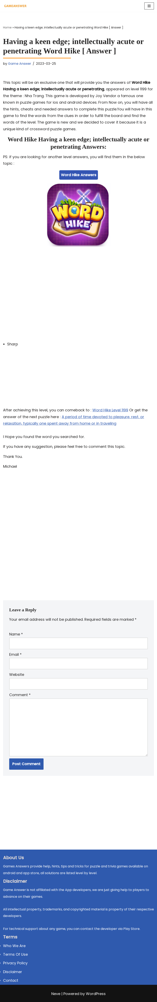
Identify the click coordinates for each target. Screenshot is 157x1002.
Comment (20, 694)
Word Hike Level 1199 (110, 410)
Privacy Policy (15, 963)
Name (16, 634)
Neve (55, 993)
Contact (10, 980)
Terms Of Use (15, 954)
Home (7, 27)
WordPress (96, 993)
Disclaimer (12, 971)
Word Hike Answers (78, 174)
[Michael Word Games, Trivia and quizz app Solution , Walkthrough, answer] (15, 6)
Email (15, 654)
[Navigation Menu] (149, 5)
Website (16, 674)
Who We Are (14, 945)
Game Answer (19, 63)
